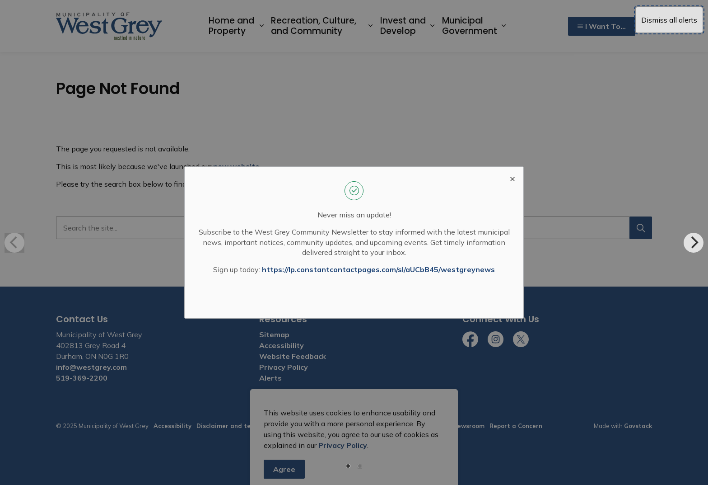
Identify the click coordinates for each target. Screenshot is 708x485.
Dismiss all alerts (669, 19)
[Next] (693, 243)
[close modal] (512, 177)
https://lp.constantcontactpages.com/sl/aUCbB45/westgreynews (378, 269)
